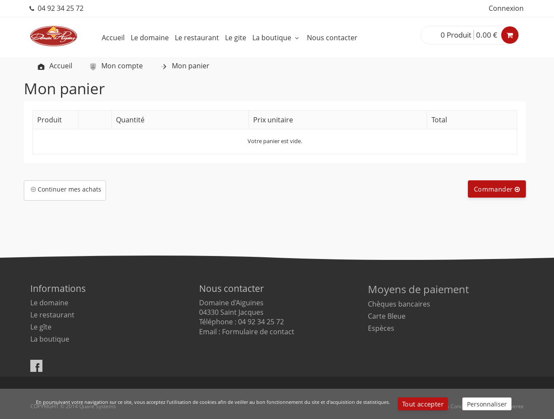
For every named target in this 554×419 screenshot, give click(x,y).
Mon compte (116, 65)
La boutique (276, 37)
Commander (497, 189)
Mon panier (184, 65)
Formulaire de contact (258, 331)
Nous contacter (332, 37)
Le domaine (150, 37)
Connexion (506, 8)
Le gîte (41, 327)
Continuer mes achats (66, 189)
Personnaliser (487, 404)
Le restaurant (197, 37)
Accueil (113, 37)
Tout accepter (423, 404)
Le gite (235, 37)
